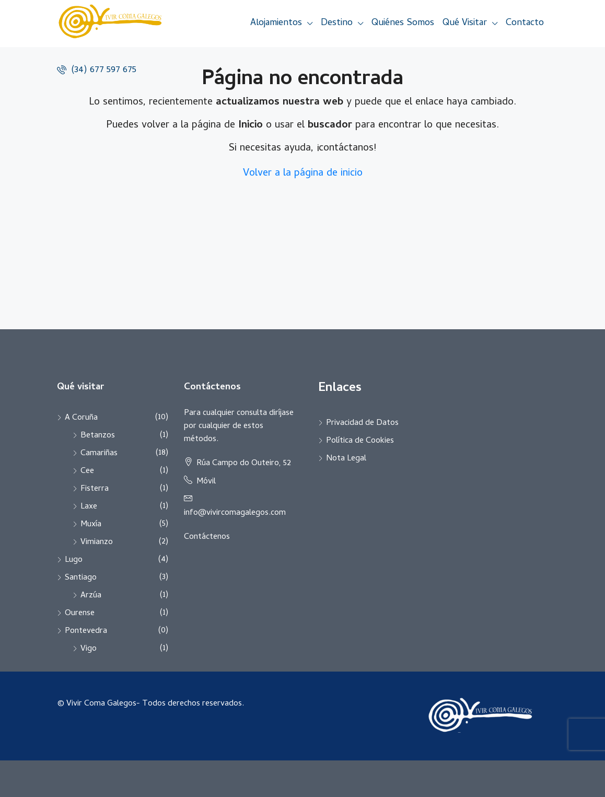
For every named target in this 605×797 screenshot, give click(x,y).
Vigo (88, 649)
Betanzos (97, 436)
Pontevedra (86, 631)
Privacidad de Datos (362, 423)
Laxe (88, 507)
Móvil (206, 482)
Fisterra (94, 489)
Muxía (90, 525)
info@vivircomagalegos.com (235, 513)
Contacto (525, 23)
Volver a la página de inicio (303, 173)
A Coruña (81, 418)
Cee (87, 471)
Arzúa (90, 596)
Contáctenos (207, 537)
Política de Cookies (360, 441)
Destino (337, 23)
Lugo (74, 560)
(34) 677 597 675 (96, 70)
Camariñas (99, 453)
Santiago (81, 578)
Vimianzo (96, 542)
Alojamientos (276, 23)
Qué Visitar (465, 23)
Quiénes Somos (402, 23)
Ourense (80, 613)
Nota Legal (346, 459)
